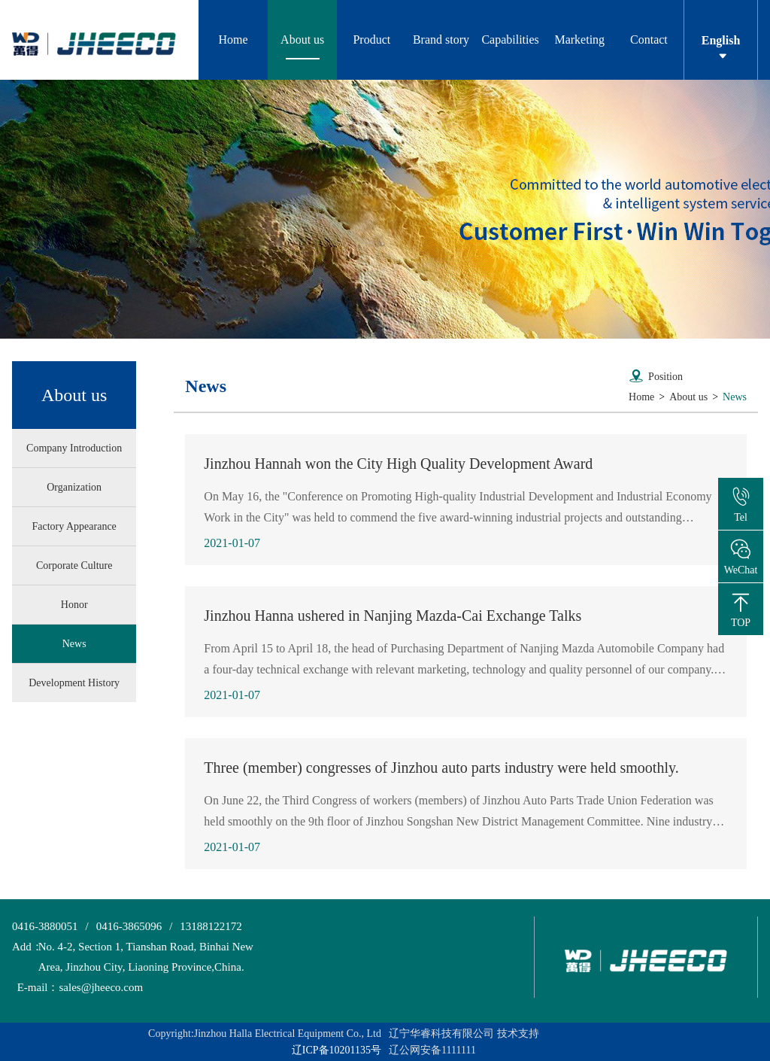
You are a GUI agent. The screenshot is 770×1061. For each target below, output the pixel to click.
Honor (74, 604)
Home (233, 39)
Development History (74, 683)
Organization (74, 487)
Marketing (579, 39)
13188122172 (211, 926)
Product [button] (371, 39)
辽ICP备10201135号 (336, 1050)
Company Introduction (74, 448)
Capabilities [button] (509, 39)
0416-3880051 (45, 926)
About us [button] (302, 39)
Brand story (441, 39)
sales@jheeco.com (77, 987)
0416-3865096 (129, 926)
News (74, 643)
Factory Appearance (74, 526)
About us (688, 397)
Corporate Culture (74, 565)
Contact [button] (649, 39)
